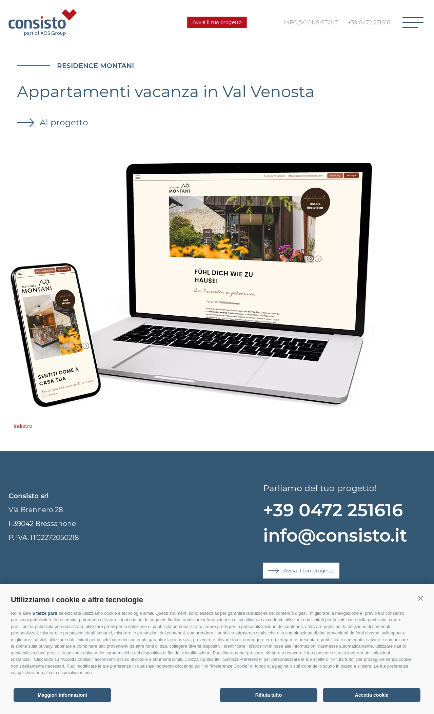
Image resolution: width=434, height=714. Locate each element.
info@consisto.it (335, 535)
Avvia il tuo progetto (217, 22)
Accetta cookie (372, 695)
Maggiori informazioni (62, 695)
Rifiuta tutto (268, 695)
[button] (420, 598)
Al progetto (62, 122)
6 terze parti (45, 613)
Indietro (23, 426)
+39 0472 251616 (333, 510)
